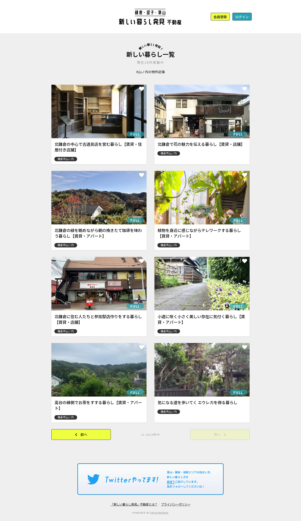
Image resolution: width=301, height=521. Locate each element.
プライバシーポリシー (175, 504)
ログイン (242, 16)
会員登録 (220, 16)
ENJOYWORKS (159, 512)
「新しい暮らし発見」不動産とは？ (134, 504)
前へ (83, 434)
